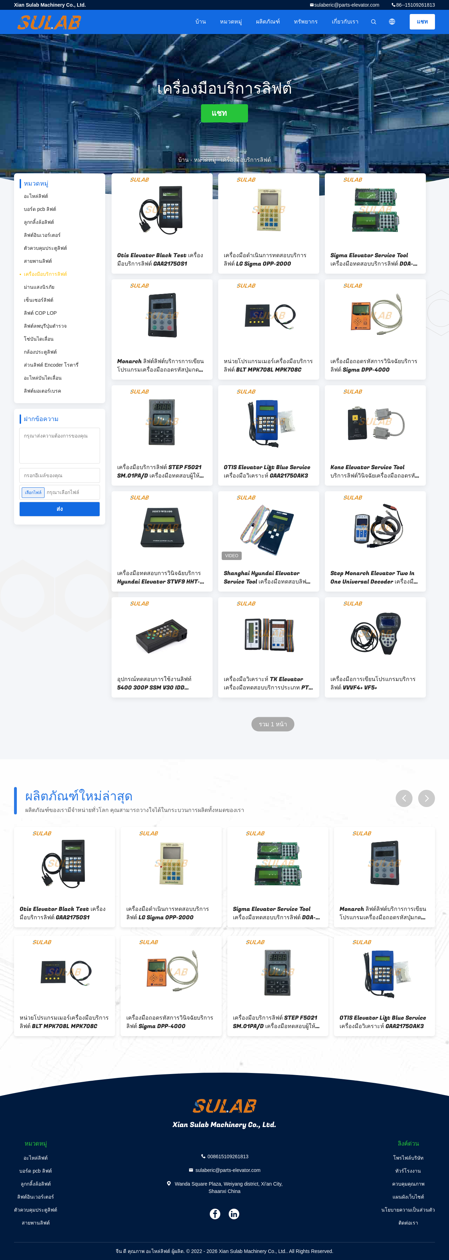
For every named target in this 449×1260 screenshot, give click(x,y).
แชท (422, 22)
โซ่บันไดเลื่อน (39, 339)
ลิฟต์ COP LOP (40, 313)
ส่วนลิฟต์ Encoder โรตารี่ (51, 365)
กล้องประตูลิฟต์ (40, 352)
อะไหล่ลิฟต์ (36, 196)
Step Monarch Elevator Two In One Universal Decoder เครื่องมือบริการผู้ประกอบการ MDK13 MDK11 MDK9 (375, 577)
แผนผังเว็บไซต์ (408, 1197)
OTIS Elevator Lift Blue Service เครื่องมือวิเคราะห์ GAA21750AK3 (267, 471)
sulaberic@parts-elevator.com (346, 5)
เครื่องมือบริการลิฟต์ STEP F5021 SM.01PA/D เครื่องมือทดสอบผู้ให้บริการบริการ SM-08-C (159, 471)
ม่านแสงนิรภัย (39, 287)
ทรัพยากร (306, 22)
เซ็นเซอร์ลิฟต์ (38, 300)
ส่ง (59, 509)
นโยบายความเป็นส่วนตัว (408, 1210)
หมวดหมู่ (231, 22)
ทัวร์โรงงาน (408, 1171)
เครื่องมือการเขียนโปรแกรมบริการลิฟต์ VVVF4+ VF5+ (373, 683)
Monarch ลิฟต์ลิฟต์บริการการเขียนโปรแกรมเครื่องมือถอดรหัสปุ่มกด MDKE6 (160, 365)
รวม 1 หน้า (273, 724)
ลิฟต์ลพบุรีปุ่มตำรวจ (45, 326)
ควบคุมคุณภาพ (408, 1184)
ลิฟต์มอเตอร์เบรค (42, 391)
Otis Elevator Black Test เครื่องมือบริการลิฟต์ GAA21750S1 (160, 259)
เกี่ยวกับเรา (345, 22)
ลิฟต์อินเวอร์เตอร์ (42, 235)
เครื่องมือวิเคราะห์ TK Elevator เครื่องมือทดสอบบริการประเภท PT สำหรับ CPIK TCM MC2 (266, 683)
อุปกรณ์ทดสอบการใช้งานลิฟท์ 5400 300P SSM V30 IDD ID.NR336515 (154, 683)
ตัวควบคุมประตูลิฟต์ (45, 248)
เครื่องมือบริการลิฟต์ (45, 274)
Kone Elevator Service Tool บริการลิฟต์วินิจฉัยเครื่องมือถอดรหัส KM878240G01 (374, 471)
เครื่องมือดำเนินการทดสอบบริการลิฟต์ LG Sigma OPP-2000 (265, 259)
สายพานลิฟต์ (38, 261)
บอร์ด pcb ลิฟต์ (40, 209)
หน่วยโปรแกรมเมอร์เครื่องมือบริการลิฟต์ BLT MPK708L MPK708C (268, 365)
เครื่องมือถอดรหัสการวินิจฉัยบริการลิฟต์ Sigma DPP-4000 (373, 365)
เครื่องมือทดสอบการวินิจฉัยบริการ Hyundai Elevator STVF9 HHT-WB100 (159, 577)
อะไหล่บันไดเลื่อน (43, 378)
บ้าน (200, 22)
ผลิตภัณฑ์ (268, 22)
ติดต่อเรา (408, 1223)
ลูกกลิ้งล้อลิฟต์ (39, 222)
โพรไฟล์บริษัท (408, 1158)
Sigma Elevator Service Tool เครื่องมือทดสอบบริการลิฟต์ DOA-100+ (371, 259)
